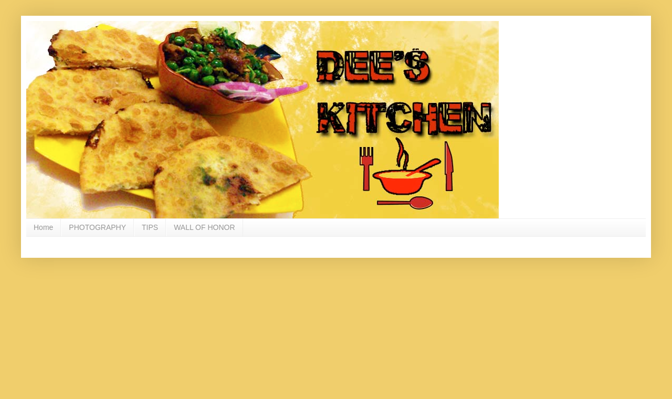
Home (43, 227)
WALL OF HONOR (204, 227)
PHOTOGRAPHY (97, 227)
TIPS (150, 227)
